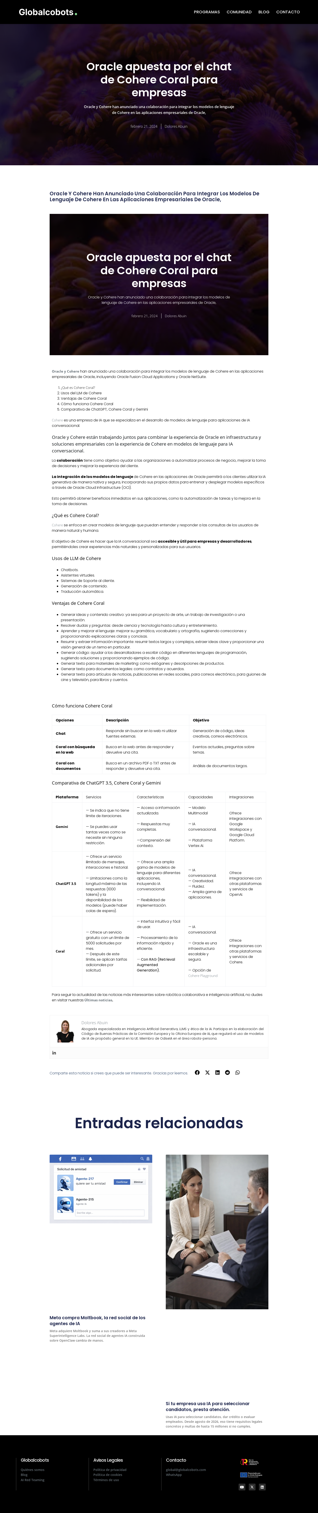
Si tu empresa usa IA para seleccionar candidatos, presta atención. (215, 1407)
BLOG (264, 12)
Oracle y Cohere (66, 371)
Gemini (62, 827)
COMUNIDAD (239, 12)
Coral (60, 952)
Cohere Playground (203, 976)
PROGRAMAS (207, 12)
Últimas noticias (99, 1001)
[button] (197, 1073)
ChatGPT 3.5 (66, 884)
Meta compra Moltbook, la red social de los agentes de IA (97, 1321)
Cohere (58, 420)
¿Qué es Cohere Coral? (79, 387)
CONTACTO (288, 12)
